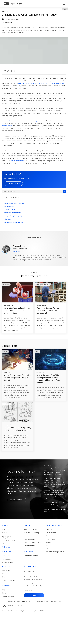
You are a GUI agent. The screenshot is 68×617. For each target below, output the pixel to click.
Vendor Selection (9, 206)
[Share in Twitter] (8, 71)
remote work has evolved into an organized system (23, 121)
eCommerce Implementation (12, 213)
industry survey (7, 126)
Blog (3, 590)
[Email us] (34, 579)
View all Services (29, 545)
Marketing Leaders (7, 559)
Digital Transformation (30, 529)
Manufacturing (6, 570)
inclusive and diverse (18, 161)
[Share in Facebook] (11, 71)
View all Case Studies (31, 555)
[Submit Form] (34, 595)
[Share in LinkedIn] (15, 71)
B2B (3, 574)
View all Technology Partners (55, 552)
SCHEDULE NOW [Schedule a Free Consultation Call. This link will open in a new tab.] (16, 500)
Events (4, 593)
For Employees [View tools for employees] (6, 547)
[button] (64, 3)
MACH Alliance (50, 539)
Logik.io (48, 542)
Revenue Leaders (7, 562)
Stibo (47, 548)
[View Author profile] (16, 251)
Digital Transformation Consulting (14, 203)
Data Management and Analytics (13, 222)
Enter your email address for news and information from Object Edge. (33, 585)
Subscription (7, 219)
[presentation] (8, 71)
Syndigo (48, 545)
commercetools (51, 533)
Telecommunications (8, 580)
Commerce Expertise (34, 276)
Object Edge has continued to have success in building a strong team (41, 83)
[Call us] (34, 576)
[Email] (14, 251)
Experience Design (9, 209)
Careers (4, 533)
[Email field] (34, 590)
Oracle (48, 536)
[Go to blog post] (17, 307)
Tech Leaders (6, 556)
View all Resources (8, 596)
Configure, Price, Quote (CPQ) (13, 216)
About (3, 529)
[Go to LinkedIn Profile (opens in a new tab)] (19, 251)
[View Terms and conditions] (8, 611)
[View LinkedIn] (27, 572)
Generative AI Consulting (31, 533)
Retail (3, 577)
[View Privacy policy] (35, 611)
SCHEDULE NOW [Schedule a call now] (12, 183)
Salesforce (49, 529)
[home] (13, 3)
